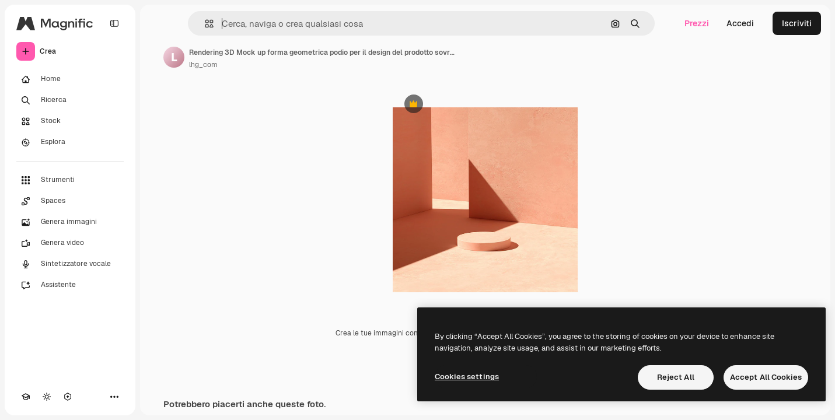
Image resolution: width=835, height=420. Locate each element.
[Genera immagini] (70, 222)
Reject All (675, 377)
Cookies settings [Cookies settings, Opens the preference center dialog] (467, 377)
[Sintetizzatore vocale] (70, 264)
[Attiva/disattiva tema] (46, 396)
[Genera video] (70, 243)
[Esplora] (70, 142)
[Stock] (70, 121)
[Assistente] (70, 285)
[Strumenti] (70, 180)
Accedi (740, 23)
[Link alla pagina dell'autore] (173, 57)
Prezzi (696, 23)
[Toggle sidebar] (114, 23)
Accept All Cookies (766, 377)
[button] (204, 23)
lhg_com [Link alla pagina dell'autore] (203, 64)
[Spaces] (70, 201)
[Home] (70, 79)
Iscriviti (797, 23)
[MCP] (67, 396)
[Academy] (25, 396)
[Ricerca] (70, 100)
